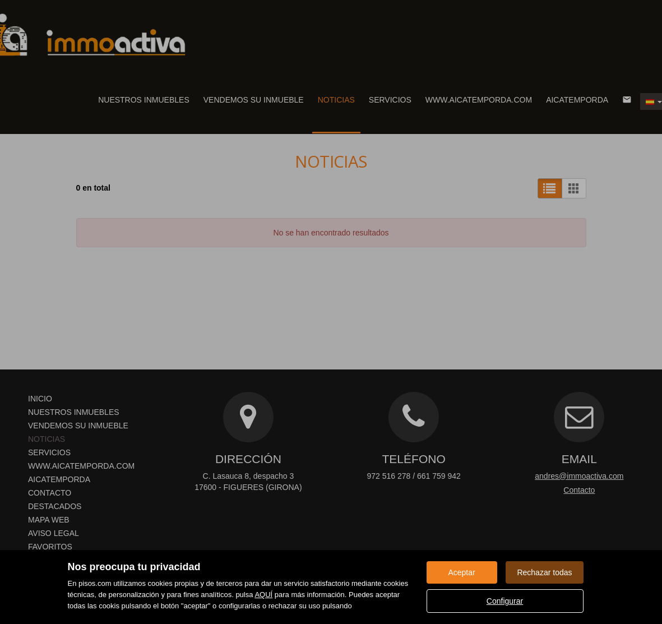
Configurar (505, 601)
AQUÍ (263, 594)
